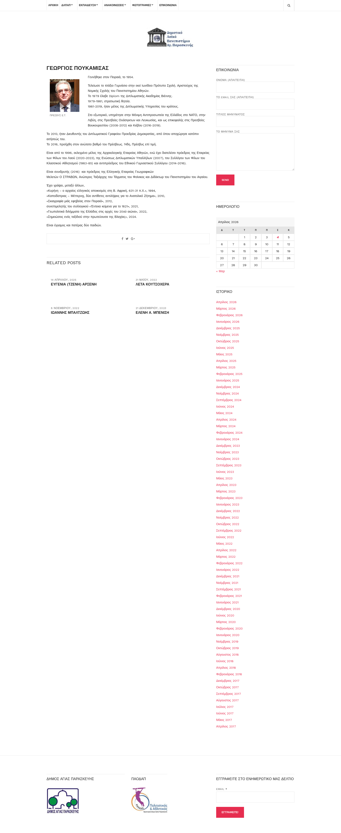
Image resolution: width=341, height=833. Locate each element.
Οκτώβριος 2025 (227, 341)
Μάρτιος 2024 (226, 426)
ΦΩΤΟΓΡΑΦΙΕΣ (141, 5)
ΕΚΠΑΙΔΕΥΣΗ (87, 5)
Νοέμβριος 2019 (227, 641)
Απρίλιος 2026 (226, 302)
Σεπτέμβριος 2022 (228, 530)
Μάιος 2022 (224, 543)
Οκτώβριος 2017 (227, 687)
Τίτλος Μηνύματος (255, 118)
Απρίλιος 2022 (226, 550)
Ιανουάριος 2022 (227, 569)
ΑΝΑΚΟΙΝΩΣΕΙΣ (114, 5)
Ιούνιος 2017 (225, 713)
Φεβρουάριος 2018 (229, 674)
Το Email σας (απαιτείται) (255, 101)
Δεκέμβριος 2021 (227, 576)
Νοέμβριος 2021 (227, 582)
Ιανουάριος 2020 (227, 635)
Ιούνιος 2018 (225, 661)
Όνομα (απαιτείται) (255, 84)
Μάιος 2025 (224, 354)
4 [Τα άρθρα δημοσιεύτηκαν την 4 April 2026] (278, 237)
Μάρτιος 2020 (226, 622)
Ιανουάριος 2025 (227, 380)
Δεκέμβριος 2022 (228, 511)
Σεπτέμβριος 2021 (228, 589)
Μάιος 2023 (224, 478)
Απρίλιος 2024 (226, 419)
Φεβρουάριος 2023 (229, 498)
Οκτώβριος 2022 (227, 524)
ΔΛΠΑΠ (66, 5)
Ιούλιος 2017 (225, 707)
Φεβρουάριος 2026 (229, 315)
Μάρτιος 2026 (226, 308)
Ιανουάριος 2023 (227, 504)
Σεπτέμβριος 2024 (228, 400)
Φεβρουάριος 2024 (229, 432)
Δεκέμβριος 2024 (228, 387)
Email (221, 789)
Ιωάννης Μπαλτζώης (70, 313)
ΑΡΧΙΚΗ (53, 5)
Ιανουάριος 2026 (227, 321)
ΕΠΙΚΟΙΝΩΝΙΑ (168, 5)
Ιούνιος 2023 (225, 472)
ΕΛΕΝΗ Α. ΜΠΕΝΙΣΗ (152, 313)
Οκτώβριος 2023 (227, 458)
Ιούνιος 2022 (225, 537)
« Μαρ (220, 271)
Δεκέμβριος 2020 (228, 609)
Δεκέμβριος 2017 (227, 680)
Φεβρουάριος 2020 (229, 628)
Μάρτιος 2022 (226, 556)
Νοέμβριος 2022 (227, 517)
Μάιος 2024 (224, 413)
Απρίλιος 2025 (226, 361)
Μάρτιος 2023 (226, 491)
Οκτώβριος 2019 (227, 648)
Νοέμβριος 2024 (227, 393)
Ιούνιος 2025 (225, 347)
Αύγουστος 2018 (227, 654)
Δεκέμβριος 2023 (228, 445)
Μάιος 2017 (224, 720)
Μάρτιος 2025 (226, 367)
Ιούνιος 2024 (225, 406)
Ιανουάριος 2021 (227, 602)
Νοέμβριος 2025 (227, 334)
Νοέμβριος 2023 (227, 452)
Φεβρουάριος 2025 (229, 374)
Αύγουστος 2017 (227, 700)
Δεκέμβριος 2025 (228, 328)
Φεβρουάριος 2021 (229, 596)
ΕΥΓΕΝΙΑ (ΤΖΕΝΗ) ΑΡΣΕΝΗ (74, 284)
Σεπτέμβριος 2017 (228, 693)
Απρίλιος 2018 (226, 667)
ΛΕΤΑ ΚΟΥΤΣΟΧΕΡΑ (152, 284)
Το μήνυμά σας (255, 150)
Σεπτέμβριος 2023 (228, 465)
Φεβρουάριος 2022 (229, 563)
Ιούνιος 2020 (225, 615)
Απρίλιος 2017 (226, 726)
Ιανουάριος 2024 (227, 439)
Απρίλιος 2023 (226, 485)
